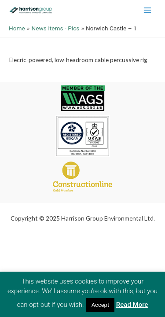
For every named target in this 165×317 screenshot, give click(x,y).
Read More (132, 305)
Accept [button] (101, 305)
